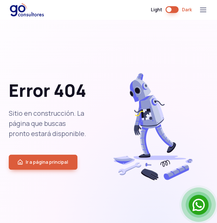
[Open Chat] (199, 205)
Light (156, 9)
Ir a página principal (42, 162)
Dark (187, 9)
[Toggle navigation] (203, 10)
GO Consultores (27, 9)
